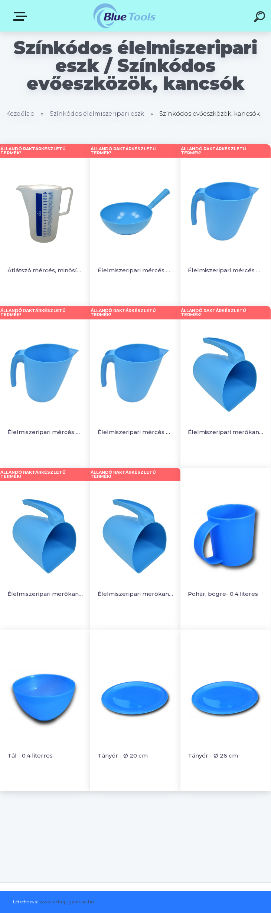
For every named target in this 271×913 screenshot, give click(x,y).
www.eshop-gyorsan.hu (66, 901)
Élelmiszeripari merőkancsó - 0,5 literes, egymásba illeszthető (225, 432)
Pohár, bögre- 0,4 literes (223, 593)
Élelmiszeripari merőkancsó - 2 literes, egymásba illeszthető (135, 593)
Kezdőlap (20, 113)
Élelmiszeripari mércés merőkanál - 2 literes (135, 270)
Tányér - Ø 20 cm (123, 755)
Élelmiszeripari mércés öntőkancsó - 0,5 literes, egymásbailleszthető (225, 270)
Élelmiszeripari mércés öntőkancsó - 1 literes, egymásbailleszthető (45, 432)
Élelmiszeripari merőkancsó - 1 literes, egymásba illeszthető (45, 593)
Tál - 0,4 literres (30, 755)
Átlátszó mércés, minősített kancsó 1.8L (45, 270)
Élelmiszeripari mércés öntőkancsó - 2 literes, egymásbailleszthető (135, 432)
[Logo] (124, 15)
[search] (260, 17)
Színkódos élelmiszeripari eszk (97, 113)
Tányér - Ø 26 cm (213, 755)
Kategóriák (21, 16)
